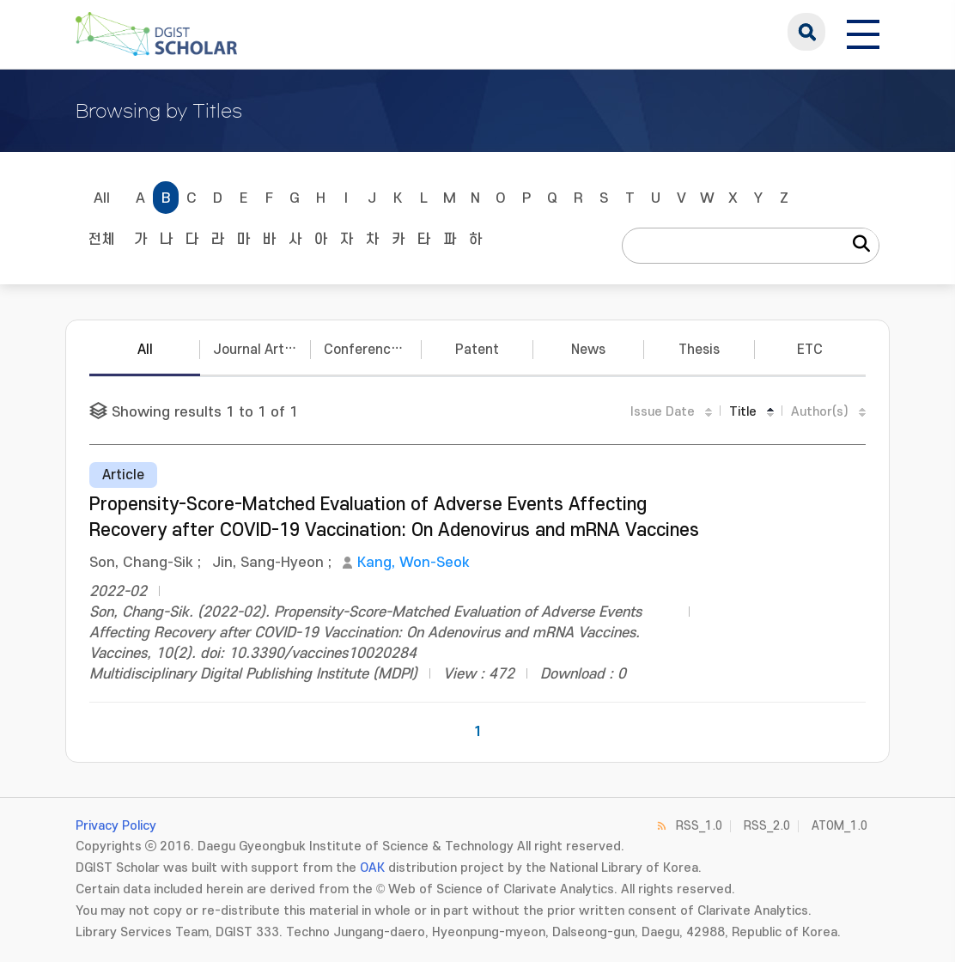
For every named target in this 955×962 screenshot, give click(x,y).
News (588, 349)
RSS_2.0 (767, 825)
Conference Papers (373, 349)
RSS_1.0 (699, 825)
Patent (477, 349)
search (806, 32)
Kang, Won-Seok (413, 562)
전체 (101, 239)
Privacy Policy (116, 826)
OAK (372, 868)
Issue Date (662, 412)
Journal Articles (262, 349)
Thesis (699, 349)
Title (743, 412)
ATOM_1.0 (839, 825)
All (102, 198)
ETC (810, 349)
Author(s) (820, 412)
